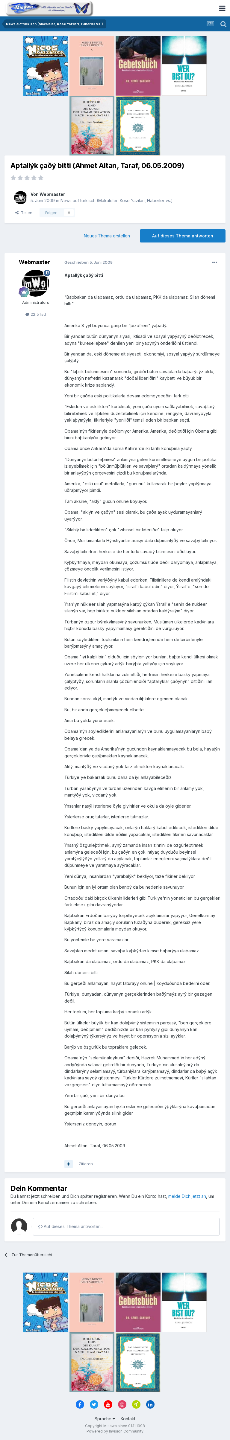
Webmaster (52, 194)
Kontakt (128, 1418)
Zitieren (85, 1163)
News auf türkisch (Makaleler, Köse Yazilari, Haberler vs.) (116, 200)
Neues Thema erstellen (107, 235)
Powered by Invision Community (115, 1431)
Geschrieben (88, 262)
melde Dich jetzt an (187, 1196)
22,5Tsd (35, 314)
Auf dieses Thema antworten (182, 235)
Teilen (23, 212)
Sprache (105, 1418)
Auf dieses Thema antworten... (70, 1226)
